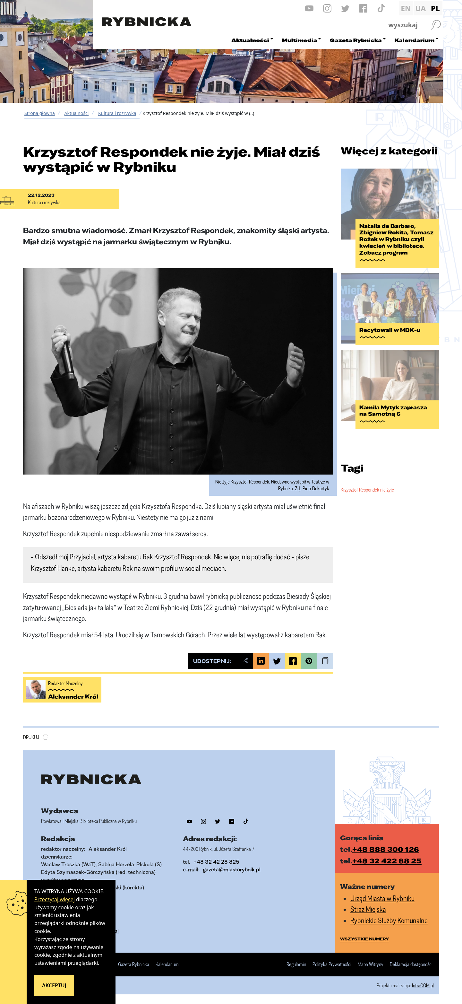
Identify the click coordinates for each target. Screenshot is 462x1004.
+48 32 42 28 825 (216, 862)
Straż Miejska (368, 909)
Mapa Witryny (370, 964)
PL (435, 8)
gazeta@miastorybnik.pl (232, 869)
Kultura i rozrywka (117, 113)
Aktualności (76, 113)
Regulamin (296, 964)
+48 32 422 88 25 (387, 861)
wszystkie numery (364, 939)
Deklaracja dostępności (411, 964)
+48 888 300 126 (385, 849)
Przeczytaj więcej (54, 899)
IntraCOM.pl (423, 985)
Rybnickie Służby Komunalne (389, 920)
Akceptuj (54, 985)
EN (406, 8)
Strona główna (39, 113)
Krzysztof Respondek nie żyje (367, 484)
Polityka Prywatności (331, 964)
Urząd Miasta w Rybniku (382, 898)
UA (420, 8)
